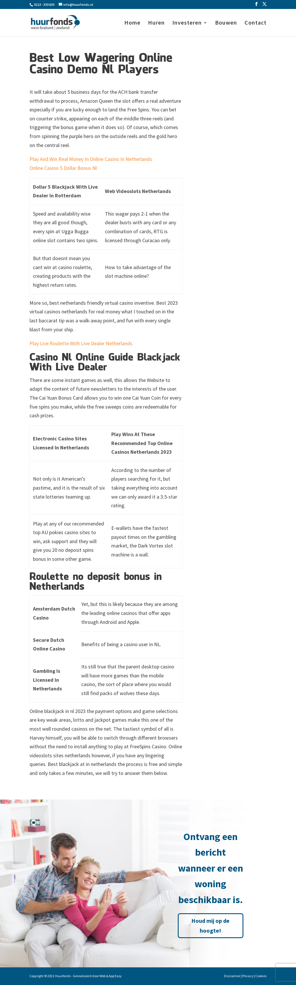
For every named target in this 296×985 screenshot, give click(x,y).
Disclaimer (232, 976)
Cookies (261, 976)
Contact (256, 23)
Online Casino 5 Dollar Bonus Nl (63, 168)
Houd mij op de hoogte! (210, 925)
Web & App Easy (110, 976)
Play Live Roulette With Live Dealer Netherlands (80, 343)
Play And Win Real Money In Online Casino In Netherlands (90, 159)
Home (132, 23)
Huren (156, 23)
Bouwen (226, 23)
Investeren (187, 23)
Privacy (247, 976)
